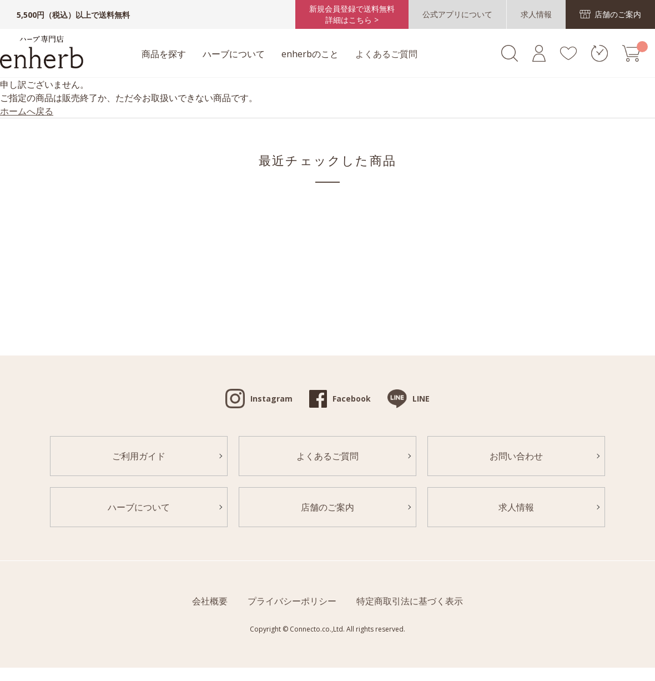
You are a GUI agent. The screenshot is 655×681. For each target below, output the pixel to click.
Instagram (271, 398)
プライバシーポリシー (292, 601)
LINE (421, 398)
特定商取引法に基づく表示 (409, 601)
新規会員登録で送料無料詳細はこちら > (352, 14)
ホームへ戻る (26, 111)
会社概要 (210, 601)
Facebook (351, 398)
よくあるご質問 (386, 54)
